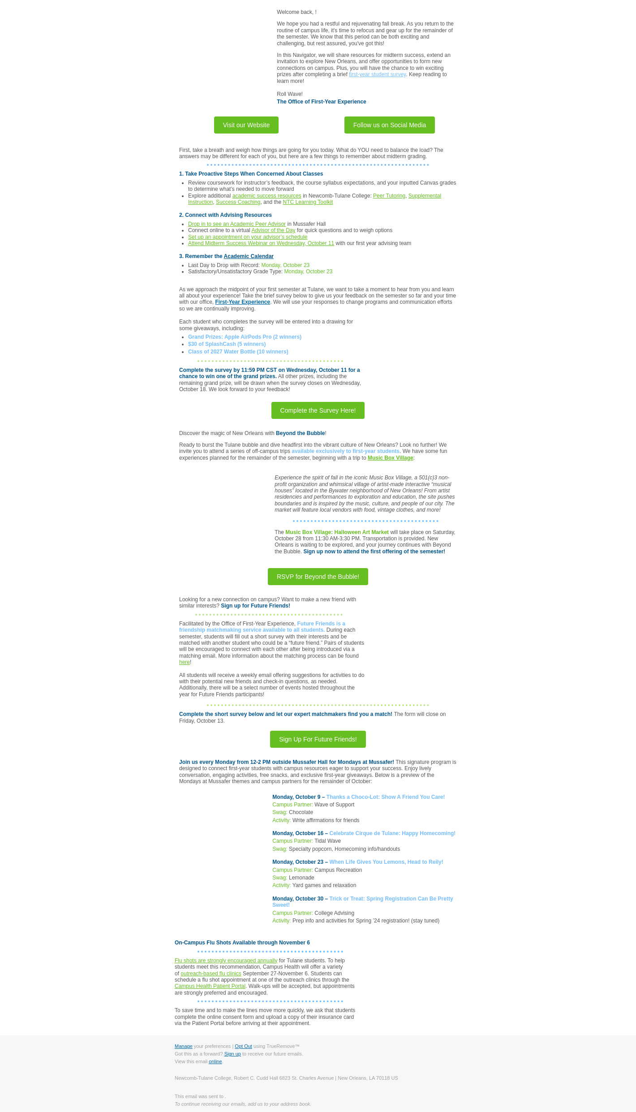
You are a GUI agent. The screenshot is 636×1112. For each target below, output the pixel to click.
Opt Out (243, 1046)
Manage (184, 1046)
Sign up (232, 1053)
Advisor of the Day (273, 230)
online (215, 1061)
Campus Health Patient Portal (210, 986)
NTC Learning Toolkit (308, 202)
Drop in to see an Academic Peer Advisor (237, 224)
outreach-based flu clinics (210, 973)
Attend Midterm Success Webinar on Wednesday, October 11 (261, 243)
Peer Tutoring (389, 196)
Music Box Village (390, 458)
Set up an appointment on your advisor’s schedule (247, 237)
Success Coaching (238, 202)
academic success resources (266, 196)
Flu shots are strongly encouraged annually (226, 960)
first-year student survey (377, 74)
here (184, 662)
